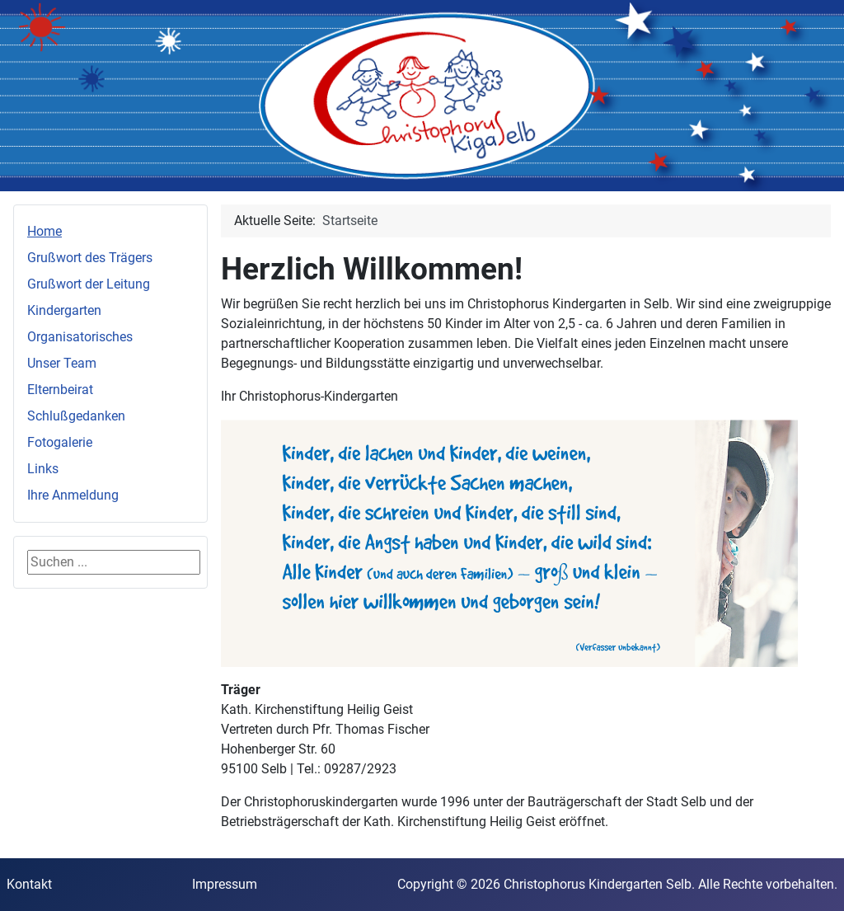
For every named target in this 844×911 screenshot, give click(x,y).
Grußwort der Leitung (88, 284)
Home (44, 231)
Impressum (224, 884)
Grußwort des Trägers (89, 257)
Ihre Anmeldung (73, 495)
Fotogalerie (59, 442)
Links (43, 469)
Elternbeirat (60, 389)
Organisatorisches (80, 337)
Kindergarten (64, 310)
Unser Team (61, 363)
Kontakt (29, 884)
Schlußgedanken (76, 416)
